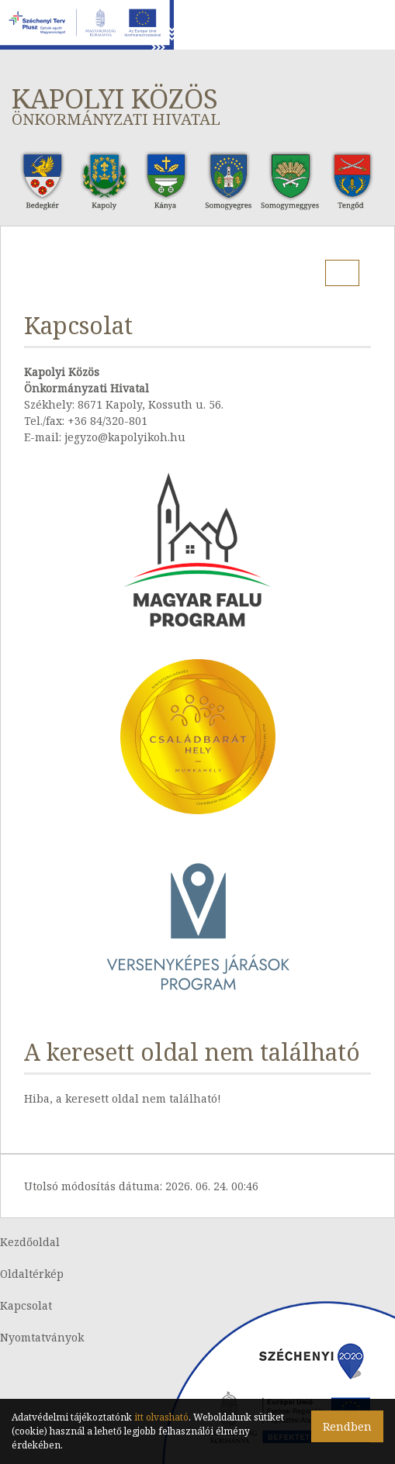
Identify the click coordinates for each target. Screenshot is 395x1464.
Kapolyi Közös (197, 105)
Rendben (347, 1426)
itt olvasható (161, 1417)
